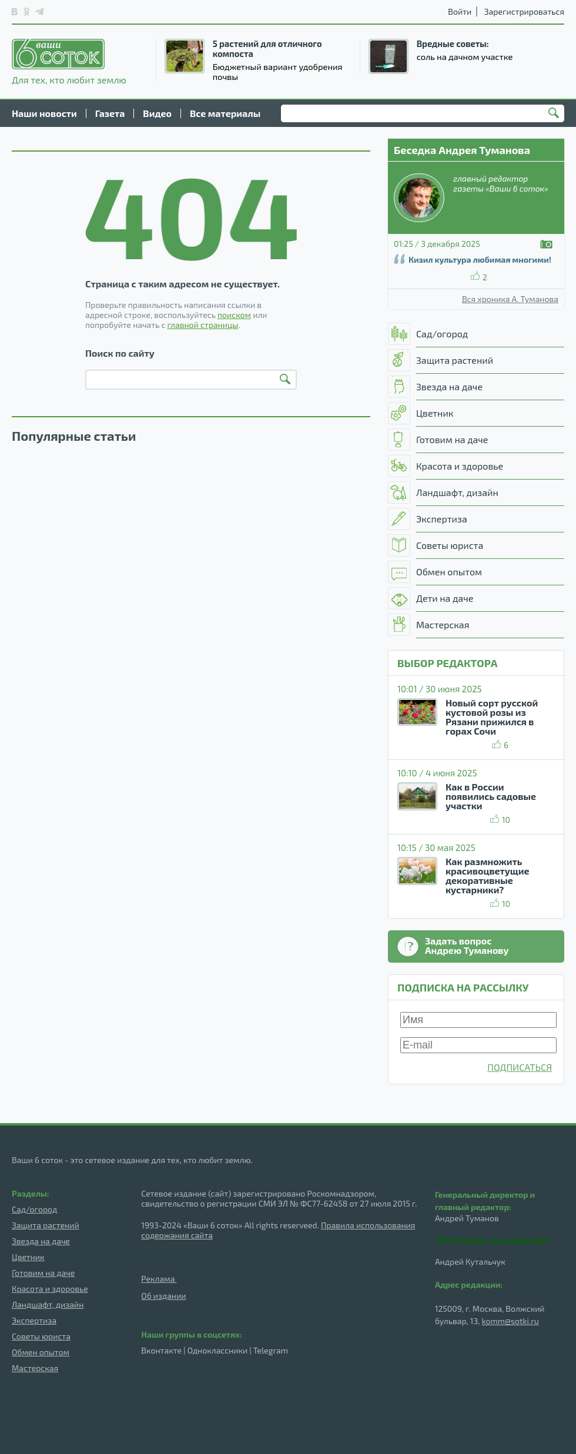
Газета (110, 113)
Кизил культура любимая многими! (479, 259)
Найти (555, 114)
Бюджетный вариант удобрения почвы (278, 71)
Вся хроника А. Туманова (510, 299)
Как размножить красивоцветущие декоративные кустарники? (488, 875)
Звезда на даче (41, 1241)
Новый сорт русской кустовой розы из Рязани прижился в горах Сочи (492, 716)
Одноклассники (217, 1350)
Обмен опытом (40, 1352)
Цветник (28, 1257)
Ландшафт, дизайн (47, 1304)
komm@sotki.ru (510, 1321)
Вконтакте (161, 1350)
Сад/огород (34, 1209)
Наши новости (44, 113)
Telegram (270, 1350)
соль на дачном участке (465, 56)
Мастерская (35, 1368)
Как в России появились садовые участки (491, 796)
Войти (459, 11)
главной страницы (203, 325)
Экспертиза (34, 1320)
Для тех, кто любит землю (69, 62)
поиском (234, 315)
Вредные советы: (453, 43)
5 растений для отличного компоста (267, 48)
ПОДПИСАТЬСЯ (519, 1067)
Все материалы (225, 113)
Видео (157, 113)
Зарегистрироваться (524, 11)
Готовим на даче (43, 1273)
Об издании (163, 1296)
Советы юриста (41, 1336)
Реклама (158, 1279)
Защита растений (45, 1225)
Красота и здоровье (50, 1289)
